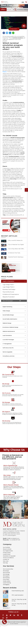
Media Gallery (6, 581)
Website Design (7, 323)
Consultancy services (8, 356)
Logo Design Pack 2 (8, 287)
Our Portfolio (6, 547)
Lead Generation (7, 335)
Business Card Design (9, 289)
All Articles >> (6, 608)
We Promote (6, 572)
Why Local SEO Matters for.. (15, 240)
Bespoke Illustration (9, 297)
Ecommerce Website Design (10, 327)
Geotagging (6, 584)
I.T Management (7, 343)
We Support (6, 576)
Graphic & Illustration (8, 281)
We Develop (6, 577)
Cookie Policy (6, 554)
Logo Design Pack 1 (8, 284)
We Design (6, 570)
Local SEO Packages (8, 339)
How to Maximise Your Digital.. (16, 244)
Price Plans (6, 579)
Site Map (5, 563)
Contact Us (6, 559)
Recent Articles (7, 549)
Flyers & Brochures (8, 292)
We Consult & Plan (8, 569)
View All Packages (12, 300)
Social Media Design (8, 315)
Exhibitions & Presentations (11, 294)
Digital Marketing (7, 306)
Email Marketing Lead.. (18, 590)
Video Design (6, 310)
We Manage (6, 574)
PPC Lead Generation (17, 595)
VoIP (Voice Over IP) (8, 347)
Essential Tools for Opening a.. (16, 257)
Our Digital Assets (8, 550)
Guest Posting (7, 582)
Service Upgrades (7, 352)
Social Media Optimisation (10, 319)
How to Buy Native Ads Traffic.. (16, 248)
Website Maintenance (9, 331)
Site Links (5, 561)
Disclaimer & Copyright (9, 556)
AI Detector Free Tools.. (14, 253)
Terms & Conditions (8, 557)
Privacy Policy (7, 552)
